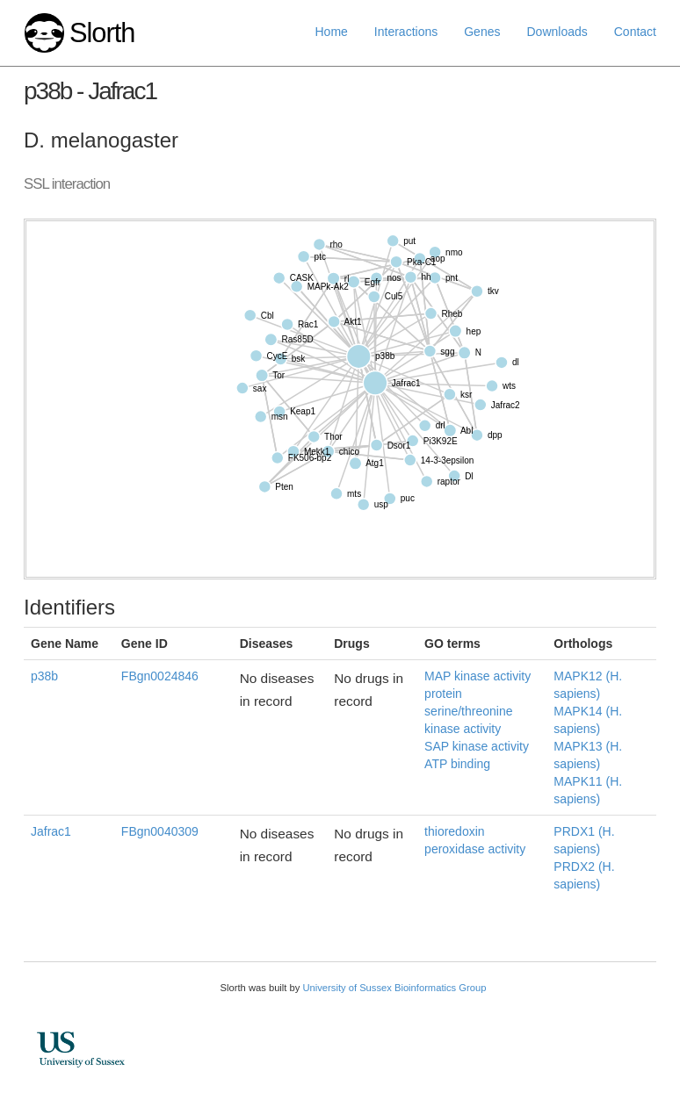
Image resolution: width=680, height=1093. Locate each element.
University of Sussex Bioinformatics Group (394, 987)
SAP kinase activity (476, 746)
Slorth (101, 33)
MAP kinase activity (477, 676)
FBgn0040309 (160, 831)
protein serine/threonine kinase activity (468, 711)
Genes (482, 32)
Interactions (406, 32)
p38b (44, 676)
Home (331, 32)
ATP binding (457, 764)
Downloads (556, 32)
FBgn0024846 (160, 676)
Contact (635, 32)
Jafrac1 (51, 831)
